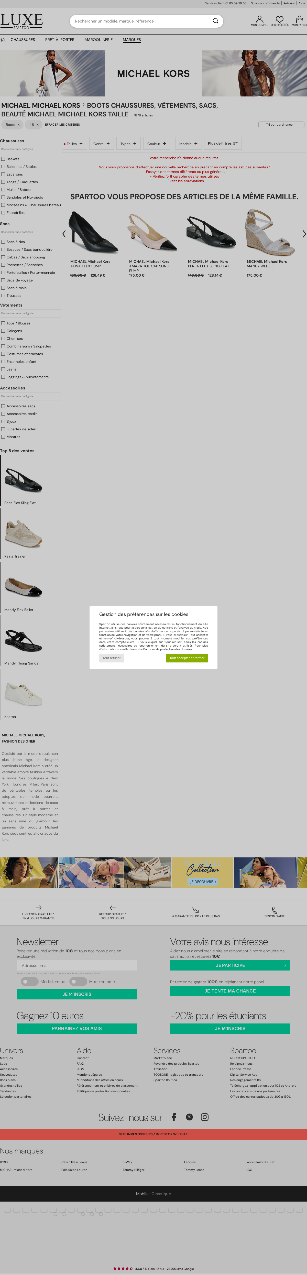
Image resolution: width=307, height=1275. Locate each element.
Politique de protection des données (167, 649)
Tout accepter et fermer (186, 658)
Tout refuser (111, 658)
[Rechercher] (216, 21)
